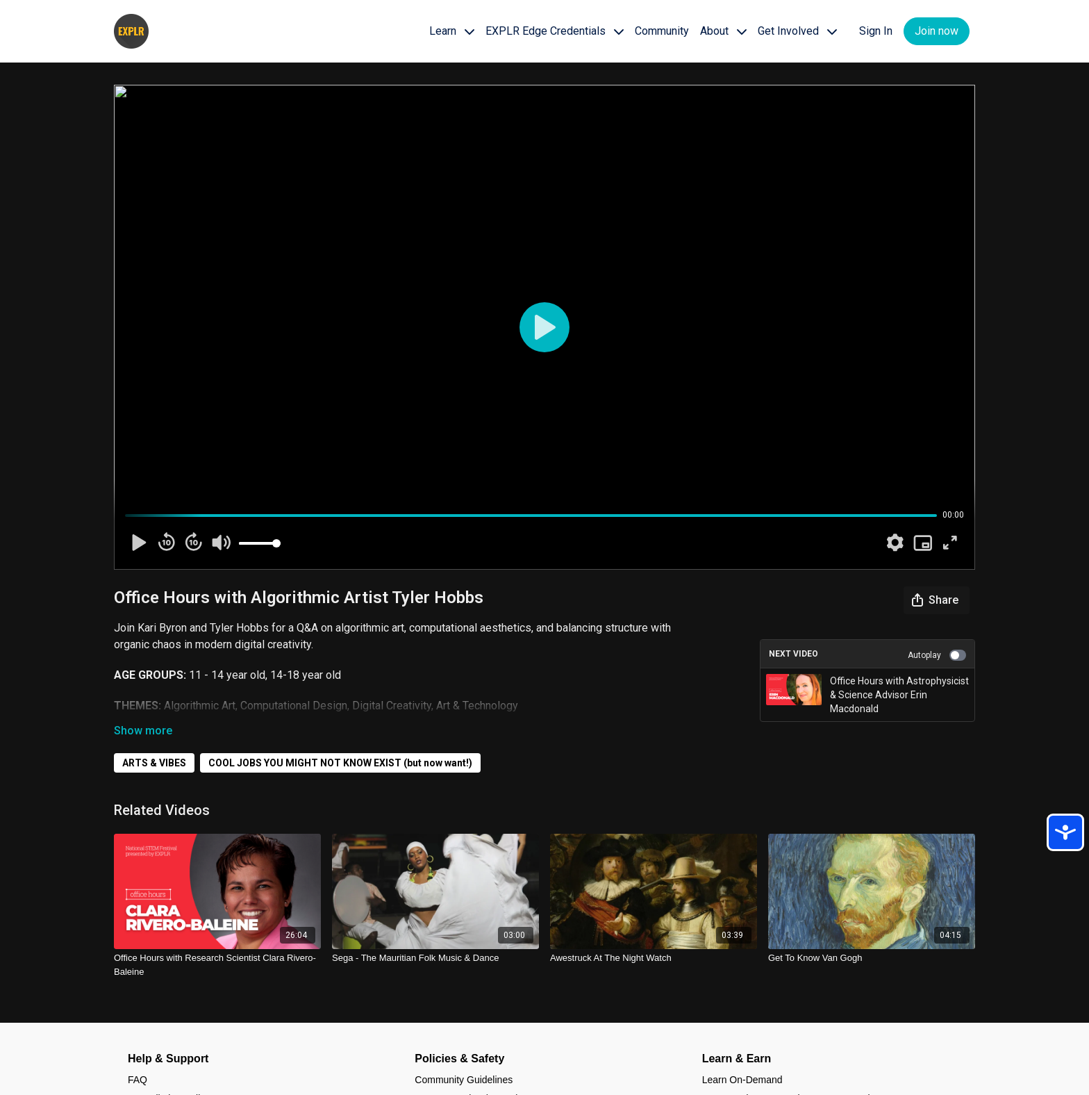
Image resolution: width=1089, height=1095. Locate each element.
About (723, 31)
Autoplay (937, 655)
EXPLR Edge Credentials (554, 31)
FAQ (137, 1079)
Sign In (875, 31)
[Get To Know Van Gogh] (871, 958)
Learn (451, 31)
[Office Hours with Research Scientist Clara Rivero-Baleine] (217, 964)
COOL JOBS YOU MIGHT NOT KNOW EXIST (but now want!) (340, 762)
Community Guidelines (464, 1079)
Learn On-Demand (742, 1079)
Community (662, 31)
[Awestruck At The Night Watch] (653, 958)
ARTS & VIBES (154, 762)
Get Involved (797, 31)
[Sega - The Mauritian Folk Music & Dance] (435, 958)
